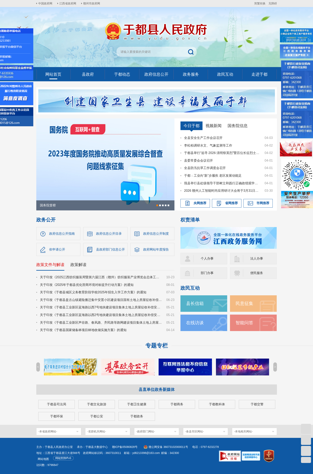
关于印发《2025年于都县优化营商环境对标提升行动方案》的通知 (87, 284)
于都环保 (56, 416)
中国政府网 (45, 3)
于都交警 (257, 404)
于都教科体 (217, 404)
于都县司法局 (56, 404)
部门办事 (207, 273)
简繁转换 (259, 3)
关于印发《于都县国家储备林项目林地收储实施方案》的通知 (83, 330)
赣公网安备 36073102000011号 (168, 447)
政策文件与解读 (50, 264)
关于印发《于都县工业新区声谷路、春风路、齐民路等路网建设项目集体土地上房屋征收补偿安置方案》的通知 (101, 322)
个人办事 (207, 258)
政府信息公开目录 (109, 233)
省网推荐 (231, 203)
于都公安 (96, 416)
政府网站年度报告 (156, 249)
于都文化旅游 (96, 404)
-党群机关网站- (96, 431)
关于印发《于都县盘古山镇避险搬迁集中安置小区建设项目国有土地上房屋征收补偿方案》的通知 (101, 300)
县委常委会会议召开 (198, 160)
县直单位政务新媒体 (157, 389)
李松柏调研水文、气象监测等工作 (208, 145)
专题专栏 (156, 346)
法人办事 (256, 258)
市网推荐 (262, 203)
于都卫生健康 (136, 404)
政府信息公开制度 (156, 233)
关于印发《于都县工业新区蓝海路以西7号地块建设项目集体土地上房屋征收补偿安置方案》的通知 (101, 307)
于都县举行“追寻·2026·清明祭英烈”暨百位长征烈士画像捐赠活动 (222, 153)
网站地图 (43, 459)
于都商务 (176, 404)
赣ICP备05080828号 (125, 447)
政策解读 (78, 264)
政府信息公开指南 (62, 233)
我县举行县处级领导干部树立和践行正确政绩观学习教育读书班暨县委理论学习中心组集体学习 (222, 183)
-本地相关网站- (243, 431)
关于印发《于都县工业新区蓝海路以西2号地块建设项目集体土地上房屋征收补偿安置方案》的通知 (101, 315)
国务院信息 (238, 125)
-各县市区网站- (194, 431)
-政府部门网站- (145, 431)
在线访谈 (195, 322)
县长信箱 (195, 303)
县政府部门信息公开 (110, 249)
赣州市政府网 (91, 3)
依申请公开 (57, 249)
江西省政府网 (67, 3)
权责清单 (190, 219)
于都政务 (136, 416)
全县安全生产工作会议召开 (203, 138)
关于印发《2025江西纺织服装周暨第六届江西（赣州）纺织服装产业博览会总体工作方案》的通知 (101, 277)
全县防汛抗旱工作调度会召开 (205, 168)
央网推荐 (199, 203)
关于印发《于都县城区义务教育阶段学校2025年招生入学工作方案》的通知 (93, 292)
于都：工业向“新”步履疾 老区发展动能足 (213, 175)
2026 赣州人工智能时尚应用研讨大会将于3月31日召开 (222, 190)
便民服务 (256, 273)
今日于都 (191, 125)
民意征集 (244, 303)
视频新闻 (214, 125)
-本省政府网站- (47, 431)
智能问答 (244, 322)
